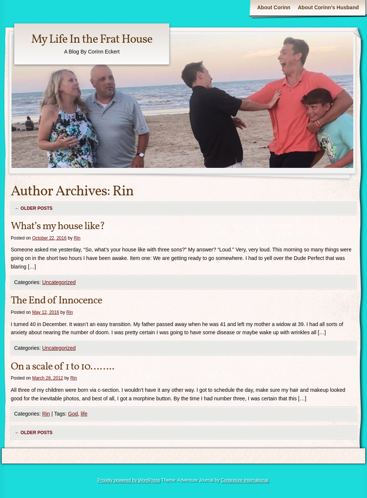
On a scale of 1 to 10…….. (62, 366)
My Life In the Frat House (91, 40)
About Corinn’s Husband (328, 7)
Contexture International (244, 480)
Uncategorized (58, 282)
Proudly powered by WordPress (128, 480)
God (73, 414)
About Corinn (273, 7)
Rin (122, 192)
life (84, 414)
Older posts (33, 208)
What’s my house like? (58, 226)
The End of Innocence (56, 300)
